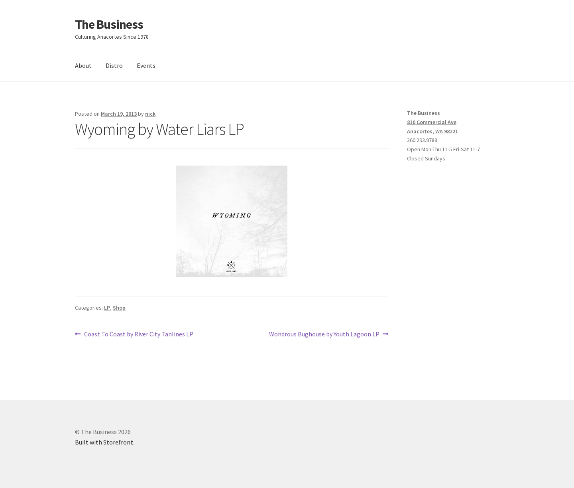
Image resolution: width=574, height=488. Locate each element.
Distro (114, 65)
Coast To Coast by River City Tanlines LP (138, 334)
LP (107, 307)
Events (146, 65)
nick (150, 113)
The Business (109, 24)
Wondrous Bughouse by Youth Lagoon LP (324, 334)
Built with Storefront (104, 442)
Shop (119, 307)
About (83, 65)
